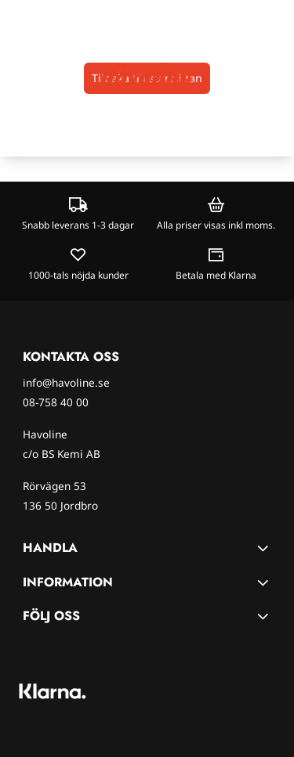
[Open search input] (43, 74)
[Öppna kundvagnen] (275, 74)
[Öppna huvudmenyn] (17, 74)
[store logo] (147, 73)
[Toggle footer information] (264, 548)
